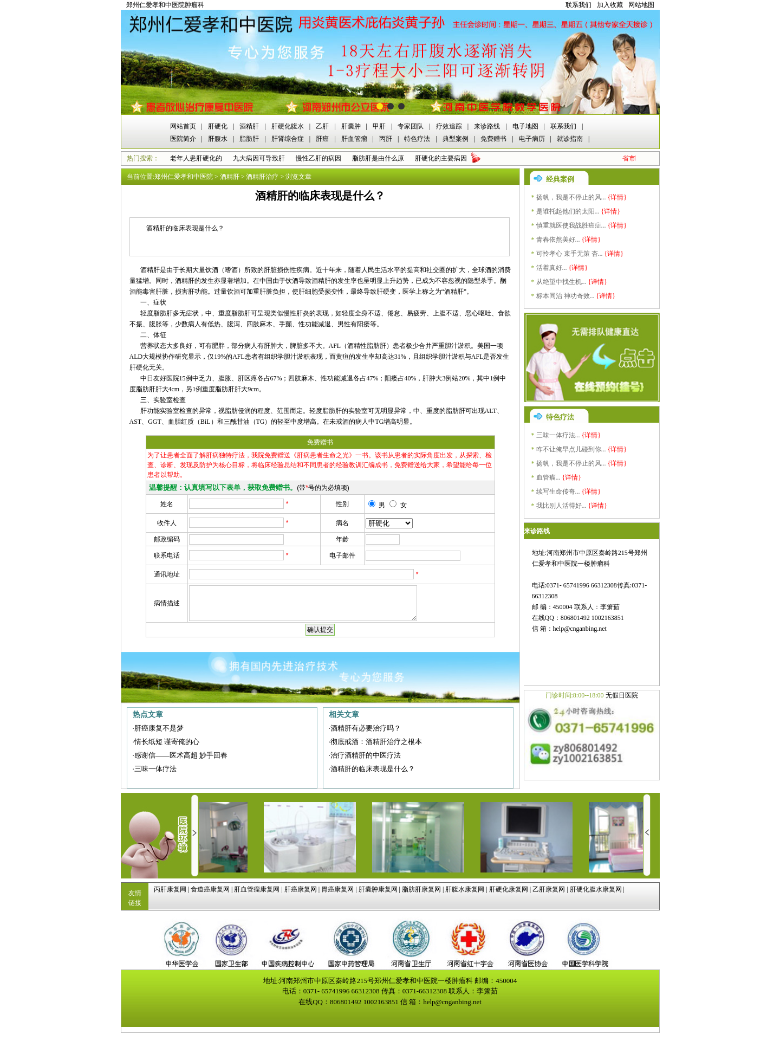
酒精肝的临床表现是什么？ (372, 769)
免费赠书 (493, 139)
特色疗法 (417, 139)
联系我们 (579, 5)
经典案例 (560, 179)
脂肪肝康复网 (421, 889)
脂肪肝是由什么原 (378, 158)
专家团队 (411, 126)
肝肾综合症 (287, 139)
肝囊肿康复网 (378, 889)
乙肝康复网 (548, 889)
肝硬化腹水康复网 (596, 889)
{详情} (617, 197)
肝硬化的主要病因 (441, 158)
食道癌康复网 (210, 889)
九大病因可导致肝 (259, 158)
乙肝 (322, 126)
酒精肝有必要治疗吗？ (365, 728)
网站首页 (183, 126)
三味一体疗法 (155, 769)
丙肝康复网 (170, 889)
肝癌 (322, 139)
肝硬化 (217, 126)
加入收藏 (610, 5)
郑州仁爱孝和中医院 (183, 176)
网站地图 (641, 5)
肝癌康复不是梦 (159, 728)
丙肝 (385, 139)
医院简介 (183, 139)
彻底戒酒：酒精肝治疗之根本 (376, 742)
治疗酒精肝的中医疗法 (365, 755)
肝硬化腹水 (287, 126)
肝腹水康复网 (464, 889)
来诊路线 (487, 126)
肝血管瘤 (354, 139)
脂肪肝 (249, 139)
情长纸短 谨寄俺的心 (166, 742)
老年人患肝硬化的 (196, 158)
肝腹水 (217, 139)
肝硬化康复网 (508, 889)
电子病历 (532, 139)
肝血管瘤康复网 (257, 889)
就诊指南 (570, 139)
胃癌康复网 (337, 889)
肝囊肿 (351, 126)
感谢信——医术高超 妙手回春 (180, 755)
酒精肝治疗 (262, 176)
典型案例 (456, 139)
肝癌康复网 (300, 889)
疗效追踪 (449, 126)
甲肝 (379, 126)
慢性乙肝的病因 (318, 158)
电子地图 (525, 126)
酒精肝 (249, 126)
